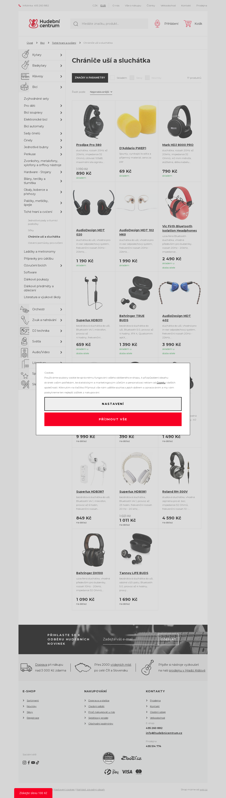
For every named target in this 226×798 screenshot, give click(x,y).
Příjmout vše (113, 420)
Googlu (161, 381)
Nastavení (113, 403)
